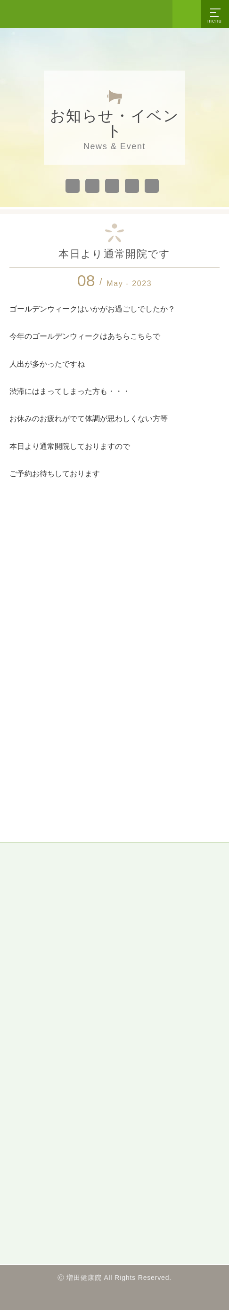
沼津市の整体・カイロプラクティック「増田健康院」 (47, 14)
